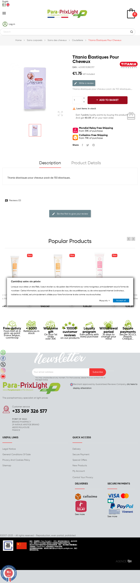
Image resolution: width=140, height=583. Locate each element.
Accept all (121, 300)
